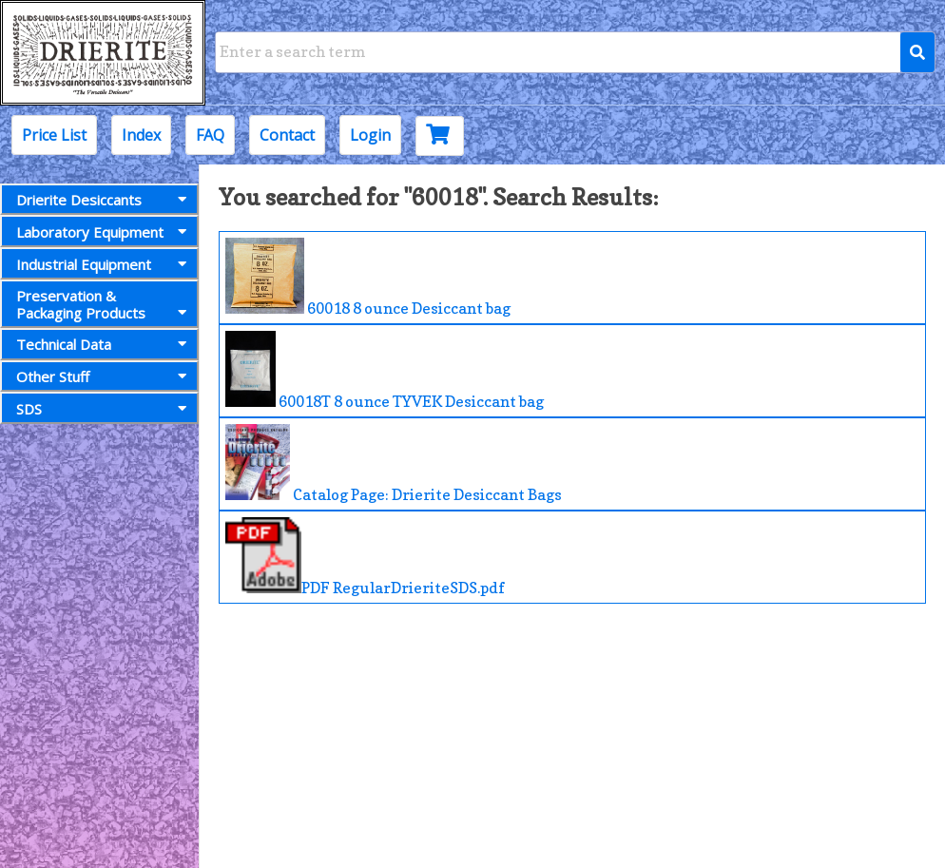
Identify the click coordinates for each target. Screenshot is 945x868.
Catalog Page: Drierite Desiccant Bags (393, 464)
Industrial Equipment (105, 264)
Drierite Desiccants (105, 199)
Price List (54, 135)
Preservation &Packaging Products (105, 303)
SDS (105, 408)
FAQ (210, 135)
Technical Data (105, 344)
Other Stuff (105, 376)
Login (370, 135)
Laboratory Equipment (105, 231)
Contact (287, 135)
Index (141, 135)
